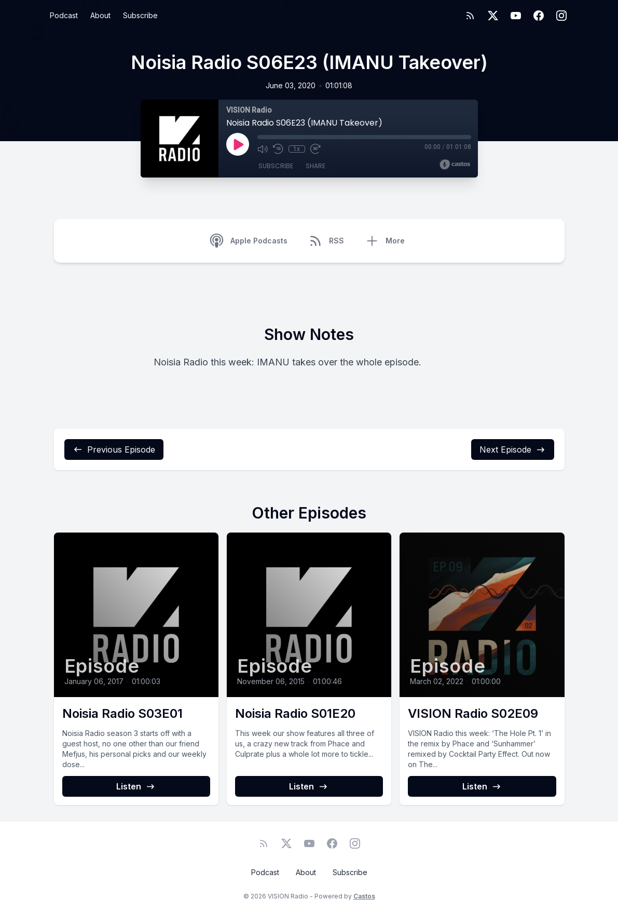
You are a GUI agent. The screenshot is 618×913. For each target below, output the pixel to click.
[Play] (237, 144)
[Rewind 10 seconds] (278, 149)
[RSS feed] (470, 15)
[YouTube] (515, 15)
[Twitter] (493, 15)
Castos (364, 896)
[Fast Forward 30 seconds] (315, 149)
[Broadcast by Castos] (455, 164)
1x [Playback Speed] (296, 149)
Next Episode (512, 449)
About (100, 15)
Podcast (64, 15)
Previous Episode (114, 449)
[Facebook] (538, 15)
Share (315, 165)
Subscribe (140, 15)
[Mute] (262, 149)
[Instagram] (561, 15)
